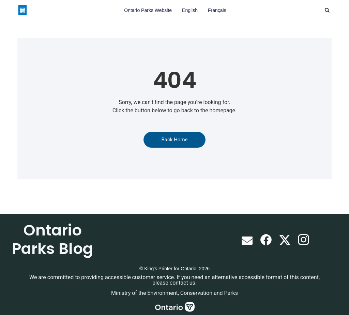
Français (217, 10)
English (190, 10)
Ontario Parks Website (148, 10)
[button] (327, 10)
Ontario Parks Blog (52, 239)
